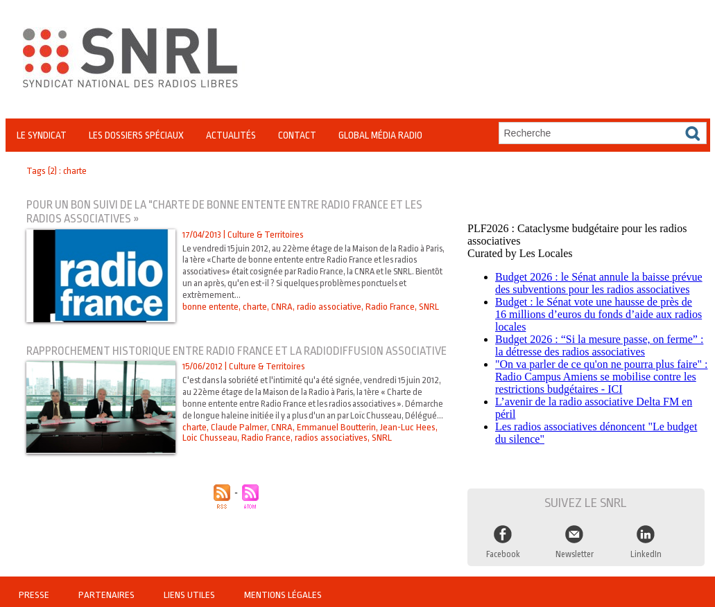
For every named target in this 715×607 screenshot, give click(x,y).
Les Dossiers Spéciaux (136, 135)
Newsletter (574, 550)
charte (254, 306)
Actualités (231, 135)
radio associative (327, 306)
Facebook (503, 550)
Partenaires (107, 589)
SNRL (424, 306)
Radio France (387, 306)
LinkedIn (645, 550)
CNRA (280, 306)
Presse (35, 589)
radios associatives (329, 462)
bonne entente (210, 306)
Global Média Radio (380, 135)
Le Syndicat (42, 135)
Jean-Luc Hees (404, 452)
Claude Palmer (238, 452)
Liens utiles (189, 589)
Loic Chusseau (209, 462)
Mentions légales (281, 589)
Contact (297, 135)
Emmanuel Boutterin (333, 452)
